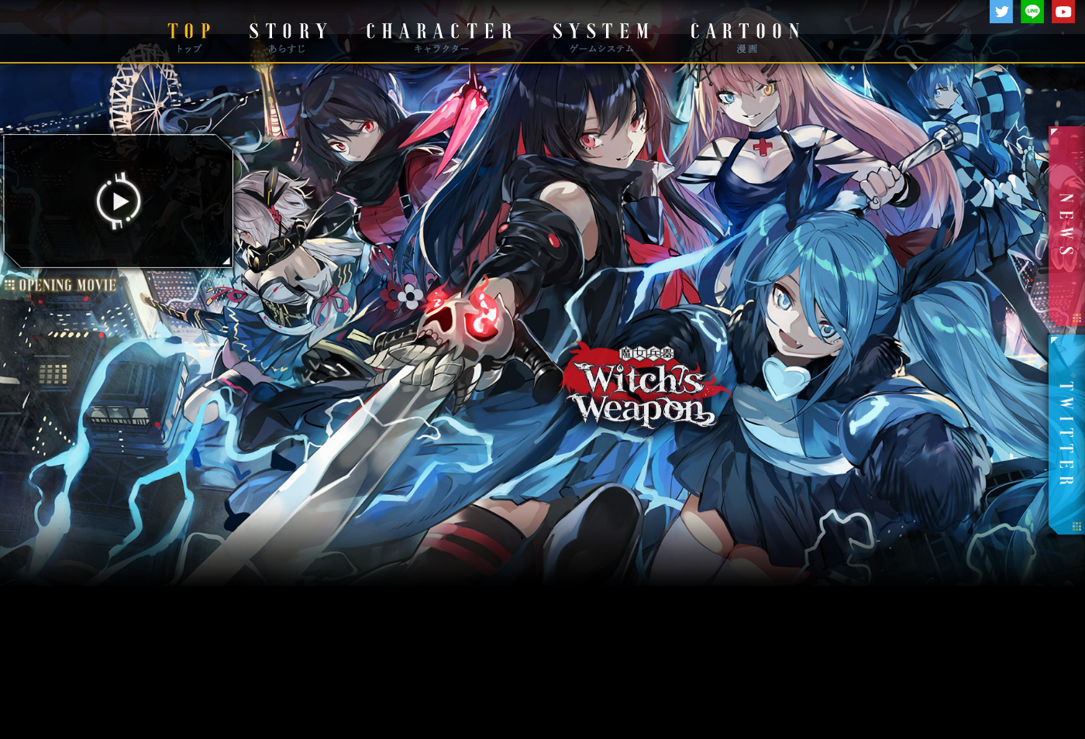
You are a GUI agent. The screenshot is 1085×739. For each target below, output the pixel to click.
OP (121, 452)
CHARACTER (439, 32)
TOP (189, 32)
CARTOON (744, 32)
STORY (287, 32)
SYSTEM (601, 32)
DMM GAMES (65, 32)
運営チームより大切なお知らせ (543, 678)
